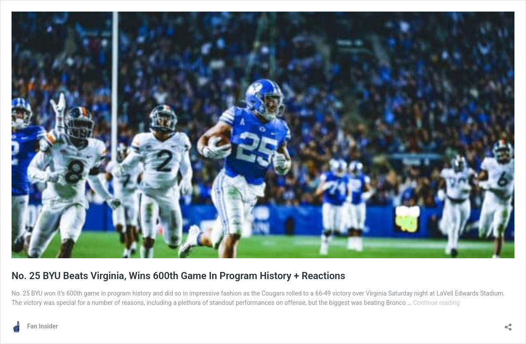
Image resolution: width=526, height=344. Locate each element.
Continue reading (436, 302)
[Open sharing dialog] (508, 324)
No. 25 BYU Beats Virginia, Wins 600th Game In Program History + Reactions (178, 275)
